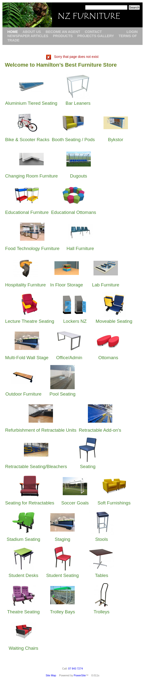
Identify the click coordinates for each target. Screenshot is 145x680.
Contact (93, 32)
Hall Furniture (80, 248)
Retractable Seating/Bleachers (36, 466)
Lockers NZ (75, 321)
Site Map (51, 675)
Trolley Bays (62, 611)
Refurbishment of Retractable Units (40, 430)
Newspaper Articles (27, 36)
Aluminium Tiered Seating (31, 103)
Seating (87, 466)
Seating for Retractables (29, 502)
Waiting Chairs (23, 648)
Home (12, 32)
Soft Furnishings (113, 502)
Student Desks (23, 575)
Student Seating (62, 575)
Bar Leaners (78, 103)
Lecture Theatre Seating (29, 321)
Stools (101, 539)
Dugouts (78, 175)
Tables (101, 575)
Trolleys (102, 611)
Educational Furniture (27, 212)
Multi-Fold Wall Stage (26, 357)
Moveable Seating (114, 321)
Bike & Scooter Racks (27, 139)
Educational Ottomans (73, 212)
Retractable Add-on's (100, 430)
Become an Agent (63, 32)
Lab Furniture (105, 284)
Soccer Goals (75, 502)
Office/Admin (69, 357)
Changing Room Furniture (31, 175)
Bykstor (115, 139)
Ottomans (108, 357)
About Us (31, 32)
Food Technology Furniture (32, 248)
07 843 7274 (75, 668)
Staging (62, 539)
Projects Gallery (95, 36)
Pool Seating (62, 394)
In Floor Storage (66, 284)
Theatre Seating (23, 611)
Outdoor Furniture (23, 394)
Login (132, 32)
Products (63, 36)
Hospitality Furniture (25, 284)
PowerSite (80, 675)
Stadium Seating (23, 539)
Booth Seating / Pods (73, 139)
